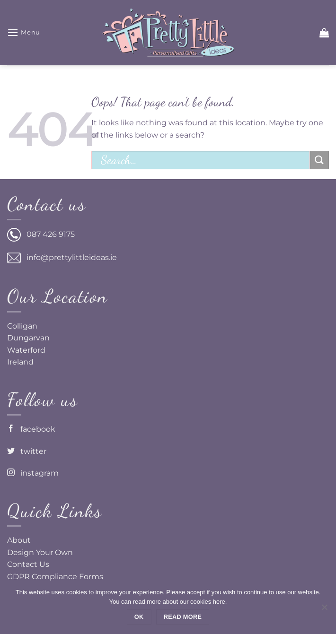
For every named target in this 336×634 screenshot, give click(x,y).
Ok (139, 617)
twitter (26, 451)
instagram (33, 473)
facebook (31, 429)
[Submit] (319, 160)
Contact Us (28, 564)
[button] (23, 32)
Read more (183, 617)
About (19, 540)
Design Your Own (40, 552)
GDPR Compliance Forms (55, 576)
